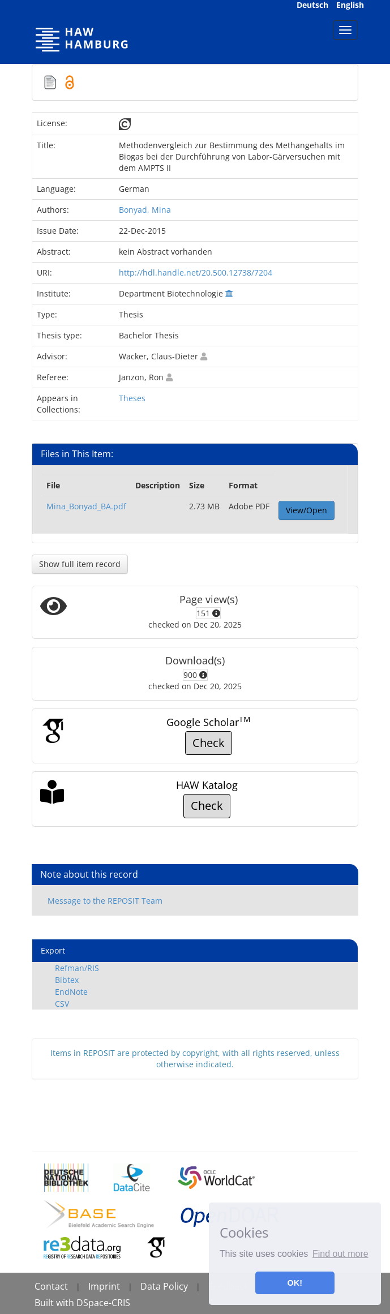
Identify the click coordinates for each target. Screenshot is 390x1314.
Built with (55, 1302)
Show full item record (80, 564)
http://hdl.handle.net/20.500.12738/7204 (195, 272)
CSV (62, 1003)
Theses (132, 398)
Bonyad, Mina (145, 209)
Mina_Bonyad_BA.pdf (86, 506)
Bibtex (67, 979)
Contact (51, 1286)
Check (208, 742)
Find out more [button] (340, 1254)
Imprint (104, 1286)
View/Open (306, 510)
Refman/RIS (77, 968)
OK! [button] (295, 1282)
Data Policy (164, 1286)
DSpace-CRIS (103, 1302)
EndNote (71, 991)
